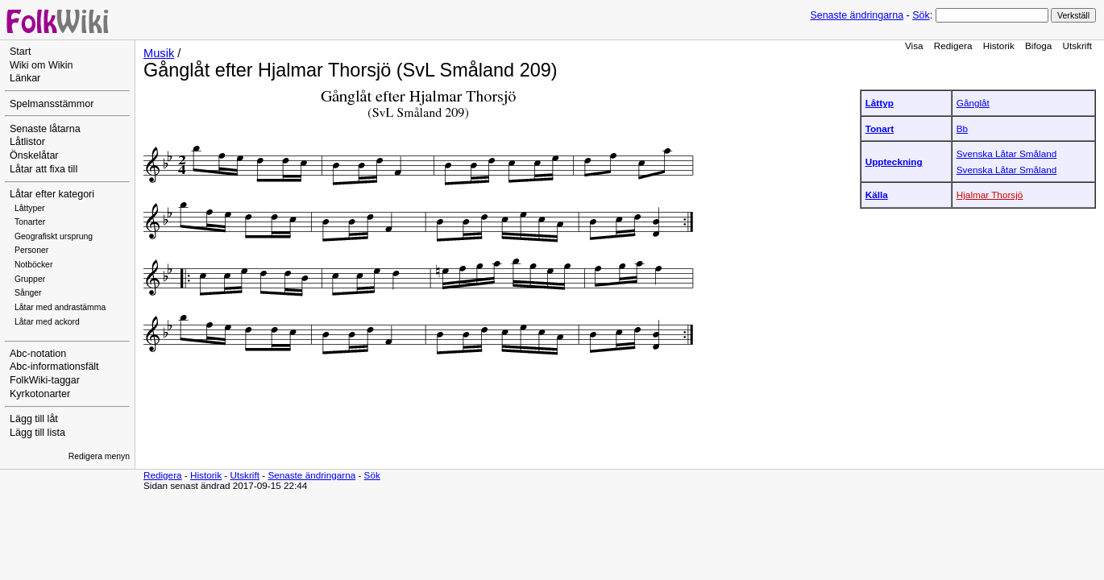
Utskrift (1077, 45)
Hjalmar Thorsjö (990, 194)
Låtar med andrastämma (60, 307)
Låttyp (879, 102)
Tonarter (30, 222)
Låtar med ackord (47, 321)
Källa (876, 194)
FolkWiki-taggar (45, 380)
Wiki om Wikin (41, 65)
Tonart (879, 128)
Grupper (30, 279)
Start (20, 51)
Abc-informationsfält (54, 366)
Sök (920, 15)
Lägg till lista (37, 432)
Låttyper (30, 208)
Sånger (28, 292)
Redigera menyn (99, 456)
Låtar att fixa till (43, 169)
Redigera (953, 45)
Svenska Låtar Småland (1006, 153)
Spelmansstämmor (51, 104)
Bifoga (1038, 45)
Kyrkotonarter (40, 394)
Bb (962, 128)
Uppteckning (894, 161)
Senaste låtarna (45, 129)
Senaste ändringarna (856, 15)
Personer (31, 250)
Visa (914, 45)
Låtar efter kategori (52, 194)
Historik (999, 45)
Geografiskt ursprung (54, 236)
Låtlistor (27, 141)
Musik (158, 53)
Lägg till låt (34, 419)
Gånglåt (973, 102)
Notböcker (33, 264)
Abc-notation (38, 353)
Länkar (25, 78)
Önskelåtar (34, 155)
